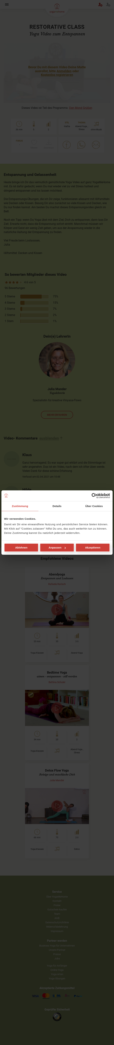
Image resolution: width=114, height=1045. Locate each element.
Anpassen (57, 547)
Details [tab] (57, 505)
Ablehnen (21, 547)
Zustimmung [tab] (20, 505)
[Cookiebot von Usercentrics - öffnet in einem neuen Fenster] (94, 495)
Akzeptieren (92, 547)
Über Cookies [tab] (94, 505)
